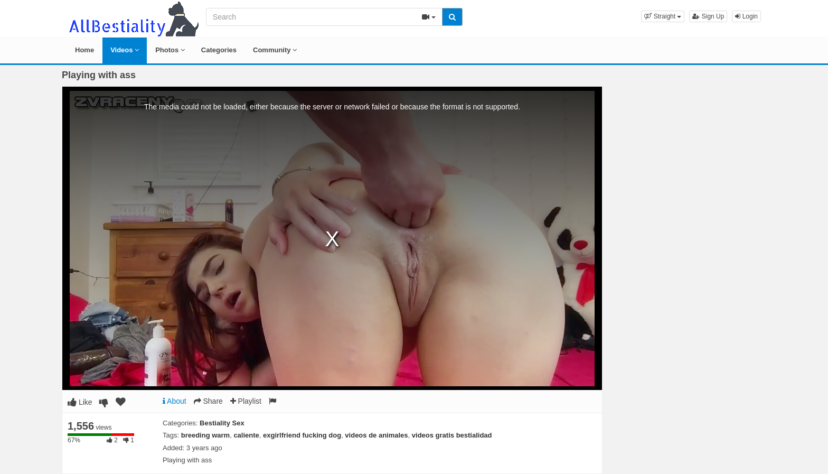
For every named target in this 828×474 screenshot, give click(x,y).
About (174, 401)
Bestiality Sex (222, 423)
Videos (124, 50)
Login (746, 16)
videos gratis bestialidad (452, 435)
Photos (170, 50)
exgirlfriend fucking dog (302, 435)
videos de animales (376, 435)
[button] (662, 16)
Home (84, 50)
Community (275, 50)
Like (80, 402)
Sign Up (708, 16)
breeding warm (205, 435)
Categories (219, 50)
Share (208, 401)
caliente (246, 435)
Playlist (245, 401)
